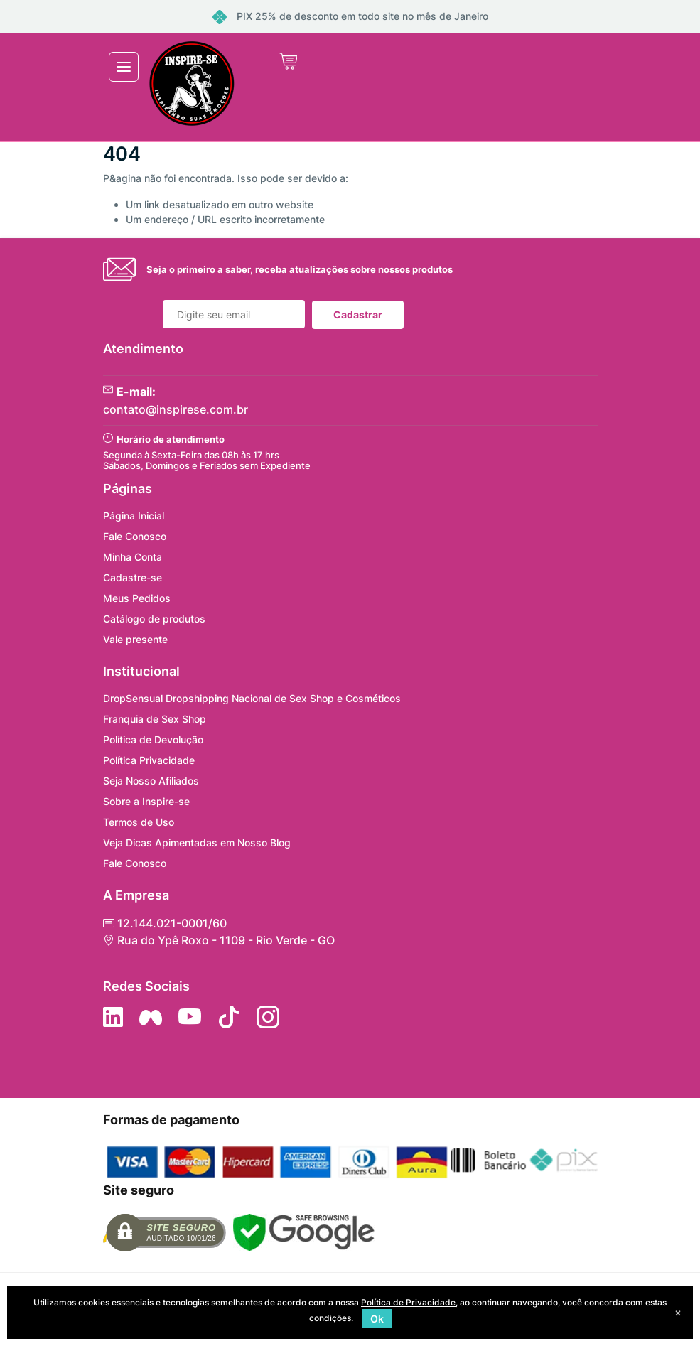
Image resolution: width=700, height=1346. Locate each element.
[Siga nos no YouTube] (189, 1017)
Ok (377, 1319)
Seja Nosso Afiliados (151, 781)
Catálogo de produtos (154, 619)
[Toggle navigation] (124, 67)
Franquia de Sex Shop (154, 719)
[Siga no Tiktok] (228, 1017)
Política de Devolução (153, 739)
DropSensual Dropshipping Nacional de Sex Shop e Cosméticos (252, 698)
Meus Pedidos (137, 598)
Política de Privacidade (408, 1302)
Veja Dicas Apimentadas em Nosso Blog (197, 842)
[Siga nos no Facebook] (150, 1017)
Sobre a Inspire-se (146, 801)
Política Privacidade (149, 760)
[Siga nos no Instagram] (268, 1017)
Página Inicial (133, 516)
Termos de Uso (138, 822)
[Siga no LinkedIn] (113, 1017)
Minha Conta (132, 557)
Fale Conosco (134, 536)
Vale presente (135, 639)
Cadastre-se (132, 577)
